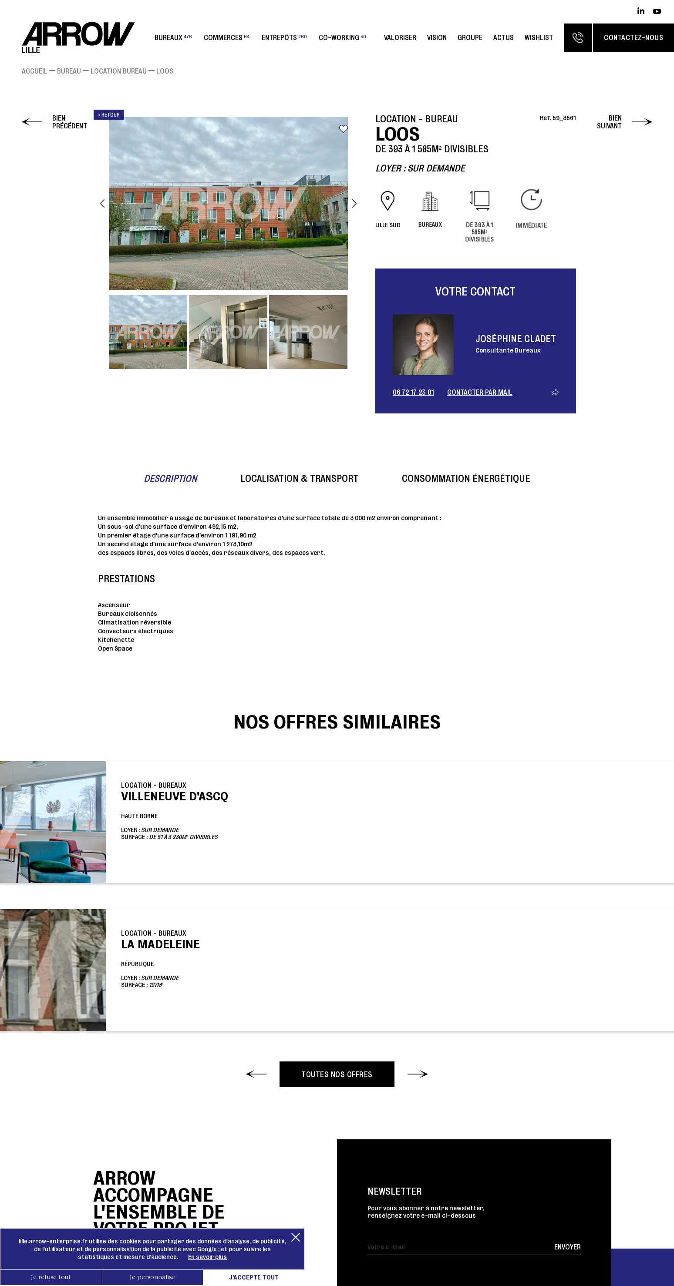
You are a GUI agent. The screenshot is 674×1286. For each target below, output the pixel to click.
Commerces (227, 37)
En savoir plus (207, 1256)
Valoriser (400, 37)
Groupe (470, 37)
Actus (503, 37)
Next (354, 203)
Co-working (342, 37)
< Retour (109, 115)
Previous (102, 203)
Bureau (69, 71)
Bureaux (173, 37)
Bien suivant (609, 122)
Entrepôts (284, 37)
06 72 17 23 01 (413, 392)
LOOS (164, 71)
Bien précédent (69, 122)
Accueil (34, 71)
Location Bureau (119, 71)
